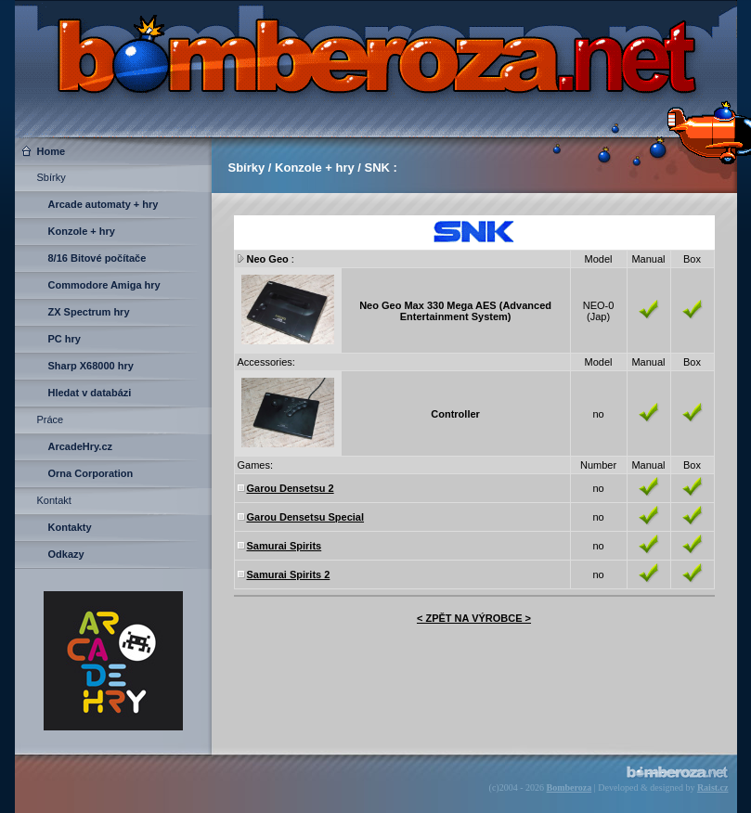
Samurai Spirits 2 (288, 574)
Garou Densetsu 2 (290, 488)
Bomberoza (569, 787)
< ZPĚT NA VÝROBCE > (474, 618)
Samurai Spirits (284, 545)
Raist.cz (713, 787)
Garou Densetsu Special (306, 517)
